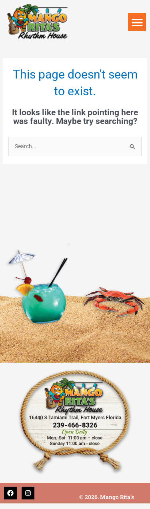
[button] (137, 22)
